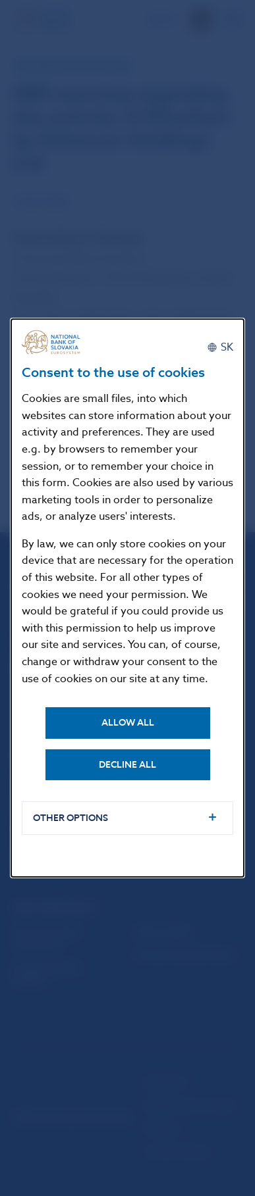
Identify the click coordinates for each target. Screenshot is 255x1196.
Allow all (127, 723)
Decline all (127, 765)
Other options (70, 818)
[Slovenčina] (220, 347)
